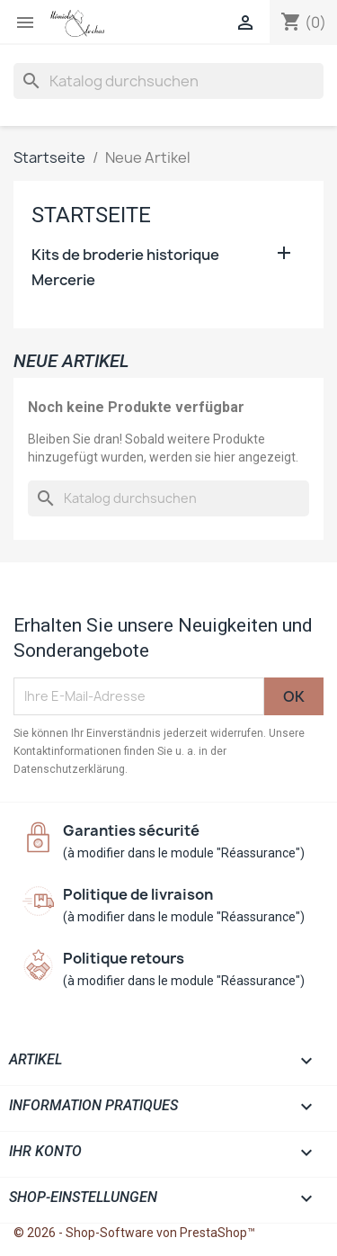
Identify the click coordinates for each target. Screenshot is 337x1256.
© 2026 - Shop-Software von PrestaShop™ (134, 1232)
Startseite (91, 215)
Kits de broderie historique (125, 255)
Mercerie (63, 280)
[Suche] (168, 81)
